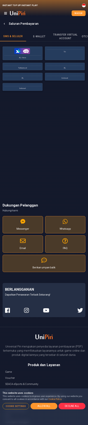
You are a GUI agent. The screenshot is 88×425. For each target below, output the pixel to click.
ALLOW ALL (43, 406)
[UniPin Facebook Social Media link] (7, 310)
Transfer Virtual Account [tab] (65, 36)
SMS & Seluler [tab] (13, 36)
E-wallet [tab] (39, 36)
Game (8, 371)
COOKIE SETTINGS (16, 406)
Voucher (10, 378)
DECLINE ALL (72, 406)
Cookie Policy (55, 399)
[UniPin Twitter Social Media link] (80, 310)
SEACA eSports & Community (21, 384)
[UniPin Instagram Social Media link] (26, 310)
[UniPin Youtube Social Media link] (46, 310)
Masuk (79, 13)
